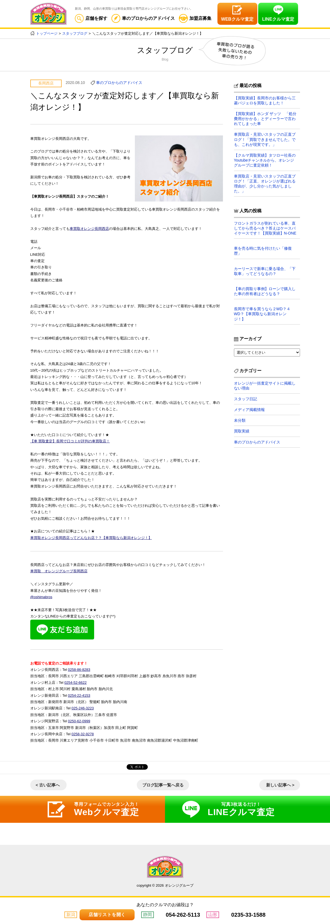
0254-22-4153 (79, 695)
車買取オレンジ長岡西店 (89, 229)
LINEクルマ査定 (278, 19)
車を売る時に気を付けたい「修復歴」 (263, 250)
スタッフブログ (74, 33)
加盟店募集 (195, 18)
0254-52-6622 (75, 682)
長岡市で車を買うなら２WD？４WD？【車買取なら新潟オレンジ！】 (262, 314)
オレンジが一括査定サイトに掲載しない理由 (265, 385)
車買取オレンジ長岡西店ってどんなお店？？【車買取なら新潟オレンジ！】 (91, 538)
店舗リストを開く (107, 914)
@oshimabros (41, 597)
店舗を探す (91, 18)
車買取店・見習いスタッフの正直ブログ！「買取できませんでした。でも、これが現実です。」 (265, 139)
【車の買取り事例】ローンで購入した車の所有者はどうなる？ (265, 291)
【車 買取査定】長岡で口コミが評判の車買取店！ (70, 441)
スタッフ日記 (245, 399)
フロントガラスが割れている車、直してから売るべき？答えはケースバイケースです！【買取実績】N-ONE (265, 228)
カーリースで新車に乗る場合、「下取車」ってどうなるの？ (265, 271)
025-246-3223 (83, 708)
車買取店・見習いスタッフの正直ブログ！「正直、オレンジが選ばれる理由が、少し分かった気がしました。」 (265, 184)
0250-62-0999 (79, 721)
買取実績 (241, 431)
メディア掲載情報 (249, 409)
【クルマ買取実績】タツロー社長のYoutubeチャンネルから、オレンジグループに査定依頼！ (265, 160)
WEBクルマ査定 (237, 19)
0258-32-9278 (83, 734)
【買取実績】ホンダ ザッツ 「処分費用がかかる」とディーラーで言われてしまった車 (265, 118)
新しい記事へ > (280, 785)
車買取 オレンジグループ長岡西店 (59, 571)
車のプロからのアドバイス (143, 18)
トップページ (47, 33)
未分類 (240, 420)
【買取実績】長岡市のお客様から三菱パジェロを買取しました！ (265, 100)
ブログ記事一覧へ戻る (163, 785)
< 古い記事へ (48, 785)
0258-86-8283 (79, 670)
